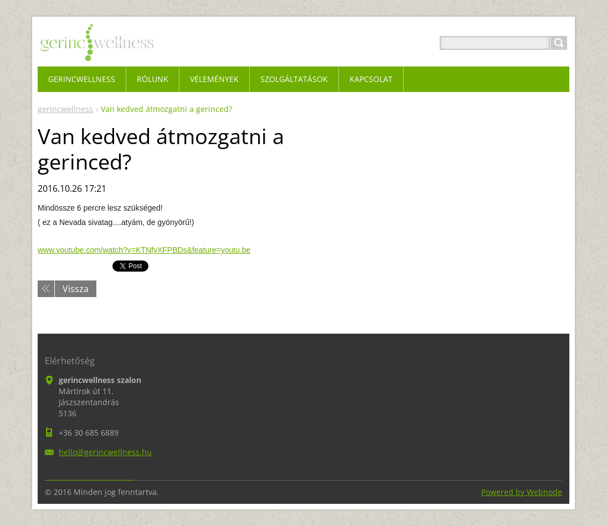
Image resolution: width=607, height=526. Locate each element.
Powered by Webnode (521, 492)
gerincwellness (65, 109)
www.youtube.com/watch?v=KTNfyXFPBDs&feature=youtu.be (144, 250)
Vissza (76, 289)
